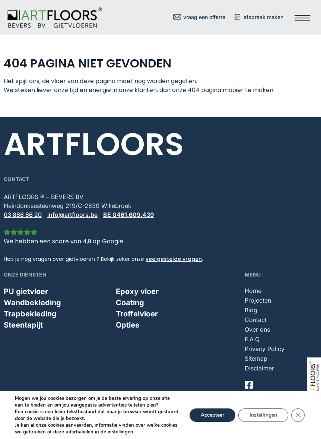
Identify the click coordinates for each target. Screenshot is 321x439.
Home (253, 290)
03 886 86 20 (23, 214)
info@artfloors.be (72, 214)
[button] (302, 15)
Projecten (258, 300)
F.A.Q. (253, 339)
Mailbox (301, 426)
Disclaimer (259, 368)
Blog (251, 310)
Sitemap (256, 358)
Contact (256, 319)
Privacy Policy (265, 349)
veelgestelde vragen (174, 259)
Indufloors (153, 429)
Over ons (257, 329)
